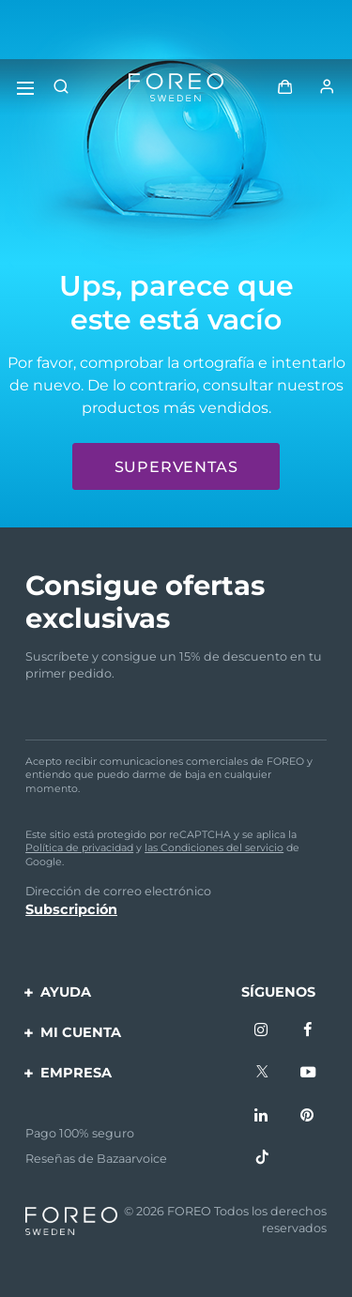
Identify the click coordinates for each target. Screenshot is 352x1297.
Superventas (176, 467)
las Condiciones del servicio (214, 847)
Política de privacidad (79, 847)
